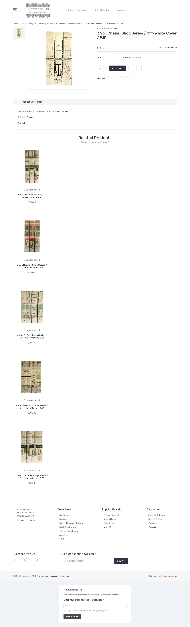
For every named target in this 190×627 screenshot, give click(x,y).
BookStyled (109, 523)
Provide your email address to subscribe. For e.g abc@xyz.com (86, 611)
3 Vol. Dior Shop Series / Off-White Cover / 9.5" (32, 195)
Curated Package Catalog (71, 523)
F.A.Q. (61, 539)
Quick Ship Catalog (67, 527)
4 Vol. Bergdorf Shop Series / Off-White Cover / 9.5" (32, 406)
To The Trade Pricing (68, 531)
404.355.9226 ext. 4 (26, 520)
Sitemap (66, 576)
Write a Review (170, 47)
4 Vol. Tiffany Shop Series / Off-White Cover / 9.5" (32, 336)
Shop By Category (78, 10)
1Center (173, 576)
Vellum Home (110, 519)
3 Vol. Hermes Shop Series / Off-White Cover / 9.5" (32, 266)
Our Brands (64, 515)
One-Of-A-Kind (102, 10)
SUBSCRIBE (72, 617)
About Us (63, 535)
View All (107, 527)
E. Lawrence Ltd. (111, 515)
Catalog (63, 519)
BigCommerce (53, 576)
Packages (122, 10)
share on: (101, 77)
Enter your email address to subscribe (83, 600)
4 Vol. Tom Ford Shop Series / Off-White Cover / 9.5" (32, 476)
